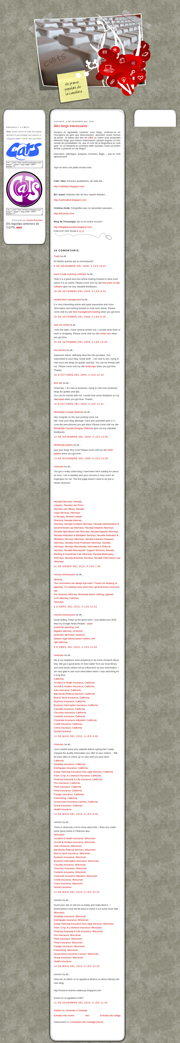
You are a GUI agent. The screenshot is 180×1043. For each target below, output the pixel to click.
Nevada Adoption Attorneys (99, 527)
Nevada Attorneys (63, 501)
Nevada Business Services (79, 558)
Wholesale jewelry (63, 445)
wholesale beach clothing (91, 594)
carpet (60, 399)
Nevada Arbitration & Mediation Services (75, 535)
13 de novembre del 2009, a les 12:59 (81, 458)
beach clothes (82, 638)
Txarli (57, 256)
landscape (90, 366)
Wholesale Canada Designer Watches (73, 428)
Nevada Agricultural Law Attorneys (71, 531)
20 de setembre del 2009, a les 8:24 (80, 291)
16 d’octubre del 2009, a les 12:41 (79, 404)
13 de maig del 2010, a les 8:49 (76, 814)
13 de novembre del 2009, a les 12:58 (81, 436)
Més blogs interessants (70, 126)
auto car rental (61, 324)
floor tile (58, 383)
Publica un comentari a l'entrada (70, 1010)
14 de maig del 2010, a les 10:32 (77, 892)
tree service (60, 350)
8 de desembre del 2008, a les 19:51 (80, 266)
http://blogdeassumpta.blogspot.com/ (73, 227)
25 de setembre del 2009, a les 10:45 (80, 342)
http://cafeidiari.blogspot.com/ (69, 186)
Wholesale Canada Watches (68, 412)
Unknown (59, 466)
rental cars (105, 333)
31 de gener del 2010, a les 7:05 (77, 566)
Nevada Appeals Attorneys (104, 531)
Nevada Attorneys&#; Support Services (84, 550)
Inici (87, 1015)
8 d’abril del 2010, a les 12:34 (75, 647)
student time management (67, 299)
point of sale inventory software (70, 274)
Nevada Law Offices (64, 509)
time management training (86, 311)
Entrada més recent (64, 1015)
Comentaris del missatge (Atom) (86, 1022)
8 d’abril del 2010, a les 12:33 (75, 606)
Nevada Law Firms (73, 505)
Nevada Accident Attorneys (78, 524)
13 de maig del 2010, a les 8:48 (76, 736)
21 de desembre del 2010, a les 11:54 (81, 1002)
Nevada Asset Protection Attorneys (83, 542)
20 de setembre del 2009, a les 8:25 (80, 316)
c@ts (90, 137)
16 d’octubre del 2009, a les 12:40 (79, 374)
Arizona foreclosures (64, 574)
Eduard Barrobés (34, 220)
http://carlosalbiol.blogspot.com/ (70, 200)
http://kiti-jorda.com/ (64, 213)
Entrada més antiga (110, 1015)
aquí (19, 227)
